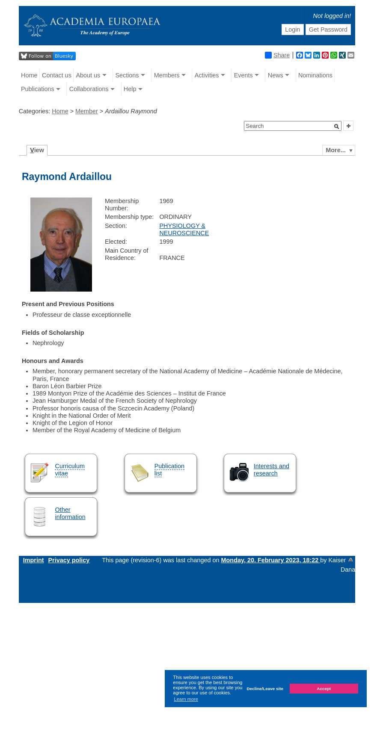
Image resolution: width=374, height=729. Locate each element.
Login (292, 29)
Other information (70, 513)
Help (130, 89)
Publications (37, 89)
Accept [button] (324, 688)
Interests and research (271, 470)
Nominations (315, 75)
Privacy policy (68, 560)
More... (335, 150)
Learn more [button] (186, 699)
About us (88, 75)
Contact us (56, 75)
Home (29, 75)
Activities (207, 75)
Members (167, 75)
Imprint (33, 560)
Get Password (328, 29)
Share (277, 55)
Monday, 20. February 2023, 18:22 (271, 560)
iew (37, 150)
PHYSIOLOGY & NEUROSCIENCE (184, 229)
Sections (127, 75)
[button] (336, 126)
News (275, 75)
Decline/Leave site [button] (264, 688)
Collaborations (89, 89)
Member (86, 111)
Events (243, 75)
